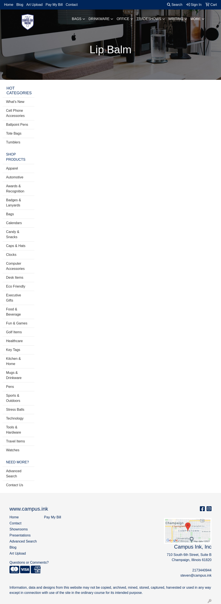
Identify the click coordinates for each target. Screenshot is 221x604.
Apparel (12, 168)
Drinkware (98, 19)
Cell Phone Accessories (15, 113)
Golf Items (14, 332)
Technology (15, 418)
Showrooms (18, 529)
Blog (19, 4)
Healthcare (14, 341)
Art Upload (34, 4)
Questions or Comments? (29, 562)
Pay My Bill (54, 4)
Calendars (14, 223)
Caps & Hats (15, 246)
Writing (175, 19)
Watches (12, 450)
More (195, 19)
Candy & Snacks (12, 234)
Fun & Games (16, 323)
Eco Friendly (15, 286)
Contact (71, 4)
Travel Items (15, 441)
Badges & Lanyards (13, 202)
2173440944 (202, 570)
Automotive (14, 177)
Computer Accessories (15, 266)
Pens (10, 387)
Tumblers (13, 142)
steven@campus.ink (196, 575)
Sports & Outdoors (13, 398)
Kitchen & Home (13, 361)
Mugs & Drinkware (14, 375)
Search (174, 4)
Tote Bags (13, 133)
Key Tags (13, 350)
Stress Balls (15, 409)
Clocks (11, 254)
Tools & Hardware (13, 429)
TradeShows (148, 19)
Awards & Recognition (15, 188)
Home (8, 4)
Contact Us (14, 485)
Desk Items (14, 277)
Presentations (20, 535)
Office (123, 19)
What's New (15, 102)
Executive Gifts (13, 297)
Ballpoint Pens (17, 124)
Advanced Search (13, 473)
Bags (76, 19)
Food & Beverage (13, 311)
